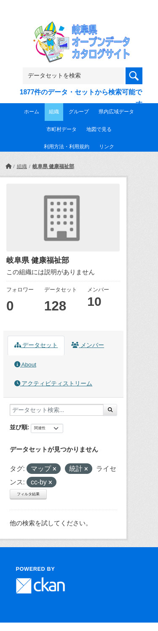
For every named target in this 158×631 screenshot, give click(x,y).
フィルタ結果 (28, 494)
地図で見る (99, 129)
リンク (106, 147)
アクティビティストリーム (53, 383)
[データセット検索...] (57, 410)
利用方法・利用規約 (66, 147)
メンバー (87, 345)
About (25, 364)
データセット (36, 345)
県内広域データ (116, 112)
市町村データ (61, 129)
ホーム (31, 112)
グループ (79, 112)
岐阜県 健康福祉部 (53, 166)
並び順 (18, 427)
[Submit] (110, 410)
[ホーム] (8, 166)
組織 (54, 112)
